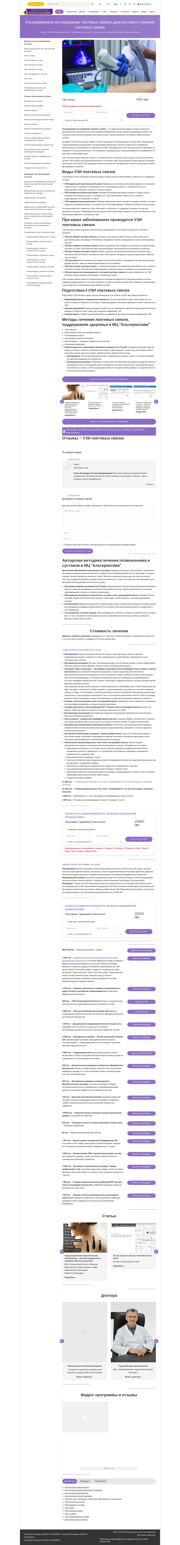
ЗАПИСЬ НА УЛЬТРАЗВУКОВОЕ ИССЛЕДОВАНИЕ (109, 379)
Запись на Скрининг (141, 958)
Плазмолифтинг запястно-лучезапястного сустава (37, 249)
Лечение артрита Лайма (33, 106)
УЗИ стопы (28, 78)
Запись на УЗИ (141, 1001)
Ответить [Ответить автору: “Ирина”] (150, 484)
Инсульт (67, 1231)
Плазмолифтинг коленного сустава (40, 267)
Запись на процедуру (141, 1024)
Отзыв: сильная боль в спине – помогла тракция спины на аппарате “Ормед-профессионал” (144, 405)
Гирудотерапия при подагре (35, 202)
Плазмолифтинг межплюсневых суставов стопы (39, 277)
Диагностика (69, 1481)
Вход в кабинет (144, 4)
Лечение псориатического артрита (37, 129)
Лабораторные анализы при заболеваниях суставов (35, 89)
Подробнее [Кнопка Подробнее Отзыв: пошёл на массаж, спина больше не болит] (94, 408)
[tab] (109, 431)
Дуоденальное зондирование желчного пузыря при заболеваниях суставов (39, 208)
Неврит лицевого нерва (72, 1240)
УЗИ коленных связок (74, 1510)
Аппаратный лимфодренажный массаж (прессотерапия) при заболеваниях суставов (39, 184)
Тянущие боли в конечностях (35, 168)
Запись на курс (141, 1011)
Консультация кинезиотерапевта (78, 1496)
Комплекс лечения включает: (82, 829)
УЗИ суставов (70, 1513)
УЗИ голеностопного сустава (35, 83)
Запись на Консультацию (141, 950)
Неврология (68, 1244)
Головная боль (69, 1228)
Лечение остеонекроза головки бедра (39, 119)
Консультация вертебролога (76, 1493)
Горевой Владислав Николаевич (133, 1366)
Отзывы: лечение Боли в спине (124, 1225)
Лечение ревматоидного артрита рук (38, 145)
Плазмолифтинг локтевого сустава (40, 271)
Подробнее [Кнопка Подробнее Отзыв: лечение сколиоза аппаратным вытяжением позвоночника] (118, 410)
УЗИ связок (69, 1508)
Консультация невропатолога (77, 1487)
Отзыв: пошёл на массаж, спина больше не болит (95, 404)
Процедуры (85, 1481)
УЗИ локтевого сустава (33, 69)
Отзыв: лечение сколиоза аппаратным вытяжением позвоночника (120, 405)
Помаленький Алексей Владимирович (85, 1366)
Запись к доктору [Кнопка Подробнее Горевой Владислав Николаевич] (133, 1377)
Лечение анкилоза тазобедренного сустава (38, 157)
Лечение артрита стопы (33, 101)
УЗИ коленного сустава (33, 65)
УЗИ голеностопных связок (76, 1519)
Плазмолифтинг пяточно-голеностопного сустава (36, 261)
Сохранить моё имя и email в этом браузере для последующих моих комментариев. (100, 544)
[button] (62, 402)
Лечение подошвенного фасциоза (37, 163)
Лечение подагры (31, 124)
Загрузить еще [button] (109, 1468)
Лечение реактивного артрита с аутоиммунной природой (36, 150)
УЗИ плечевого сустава (74, 1505)
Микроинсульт (69, 1237)
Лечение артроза (31, 110)
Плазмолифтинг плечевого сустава (40, 255)
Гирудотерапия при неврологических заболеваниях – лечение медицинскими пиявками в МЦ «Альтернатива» (83, 1258)
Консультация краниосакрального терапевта (83, 1490)
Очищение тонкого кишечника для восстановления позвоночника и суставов (37, 225)
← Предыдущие (73, 459)
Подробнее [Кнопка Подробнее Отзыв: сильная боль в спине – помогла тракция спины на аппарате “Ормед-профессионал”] (142, 412)
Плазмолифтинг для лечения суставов (39, 232)
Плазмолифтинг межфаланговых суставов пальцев (39, 284)
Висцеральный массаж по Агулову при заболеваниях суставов (39, 192)
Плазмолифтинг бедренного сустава (40, 237)
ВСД (65, 1225)
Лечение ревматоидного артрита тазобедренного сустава (37, 139)
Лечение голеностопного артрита (37, 115)
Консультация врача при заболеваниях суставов (39, 50)
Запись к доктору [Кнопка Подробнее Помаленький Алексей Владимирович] (84, 1377)
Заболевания (100, 1481)
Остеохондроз (69, 1247)
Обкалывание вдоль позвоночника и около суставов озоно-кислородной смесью (38, 216)
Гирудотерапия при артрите (35, 198)
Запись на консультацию (141, 1053)
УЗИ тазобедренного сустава (77, 1516)
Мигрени (67, 1234)
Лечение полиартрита (32, 133)
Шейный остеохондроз (72, 1250)
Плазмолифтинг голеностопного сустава (39, 242)
